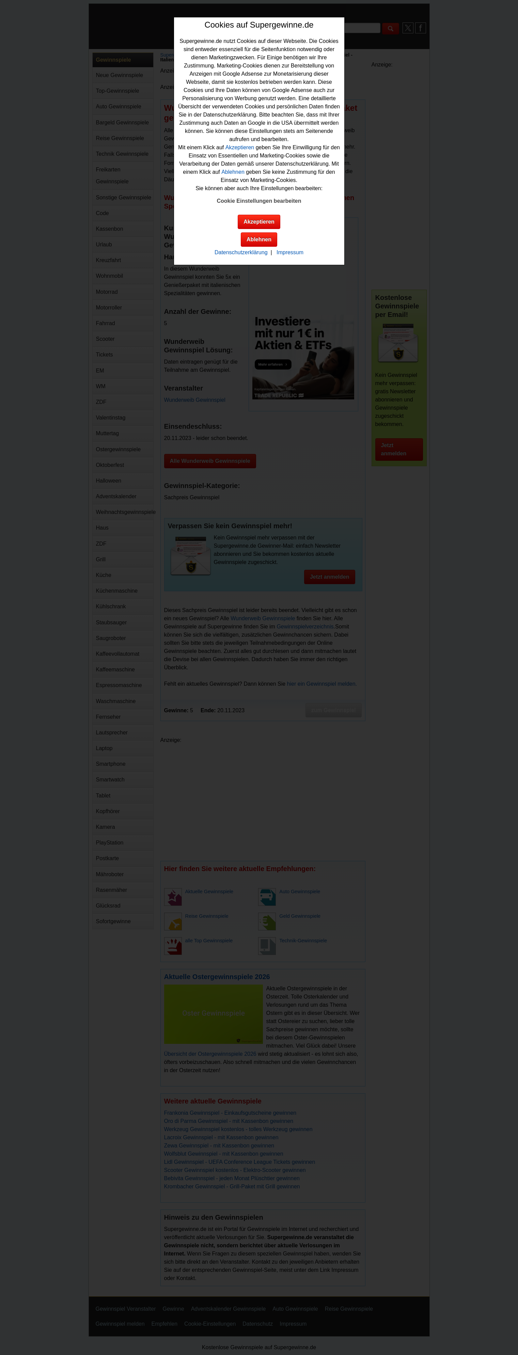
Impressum (290, 252)
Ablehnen (233, 172)
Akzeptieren (239, 147)
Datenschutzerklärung (241, 252)
